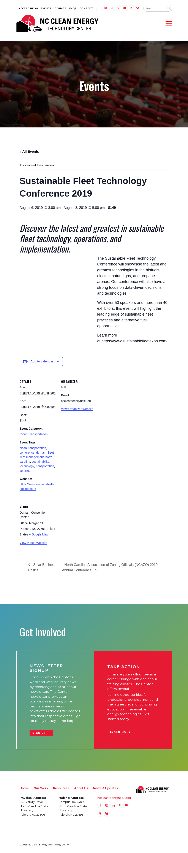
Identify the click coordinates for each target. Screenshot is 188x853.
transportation (45, 466)
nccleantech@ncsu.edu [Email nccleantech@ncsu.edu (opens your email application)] (114, 797)
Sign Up (39, 733)
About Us (81, 788)
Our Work (41, 788)
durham (41, 452)
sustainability (40, 461)
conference (27, 452)
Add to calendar (41, 361)
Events (46, 8)
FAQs (73, 8)
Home (24, 788)
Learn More (120, 732)
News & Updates (105, 788)
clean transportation (33, 448)
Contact (86, 8)
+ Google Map (38, 534)
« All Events (29, 151)
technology (27, 466)
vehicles (25, 470)
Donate (60, 8)
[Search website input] (154, 8)
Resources (61, 788)
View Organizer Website (77, 409)
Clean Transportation (34, 434)
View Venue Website (33, 543)
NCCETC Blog (28, 8)
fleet (51, 452)
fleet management (32, 457)
